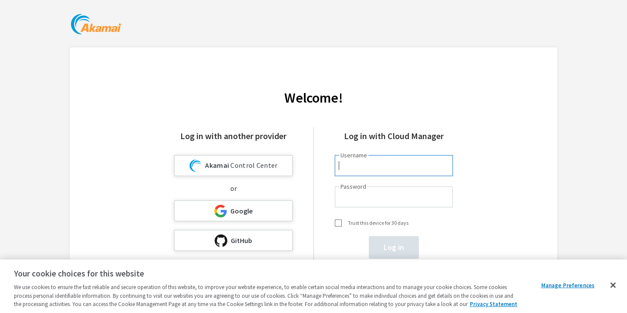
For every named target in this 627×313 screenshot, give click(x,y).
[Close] (613, 285)
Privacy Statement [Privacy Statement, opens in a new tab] (493, 304)
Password (353, 186)
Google (233, 211)
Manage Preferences (567, 285)
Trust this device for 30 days (378, 223)
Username (353, 155)
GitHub (233, 240)
